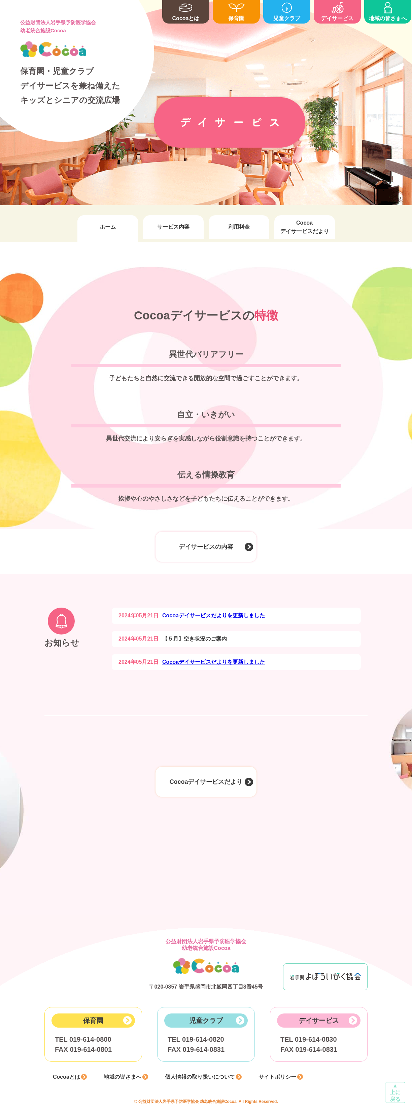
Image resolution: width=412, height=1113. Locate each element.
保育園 (236, 10)
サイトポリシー (277, 1077)
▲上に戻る (395, 1092)
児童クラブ (286, 10)
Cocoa (53, 49)
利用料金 (239, 227)
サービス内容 (173, 227)
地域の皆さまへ (387, 10)
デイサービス (337, 10)
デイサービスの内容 (206, 546)
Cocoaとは (185, 10)
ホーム (108, 227)
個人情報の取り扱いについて (200, 1077)
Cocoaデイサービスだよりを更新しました (213, 615)
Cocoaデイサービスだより (304, 227)
